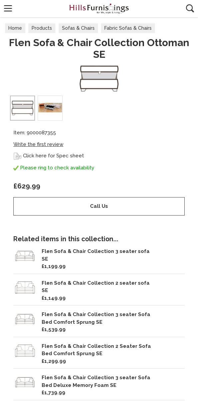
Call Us (99, 206)
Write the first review (38, 144)
